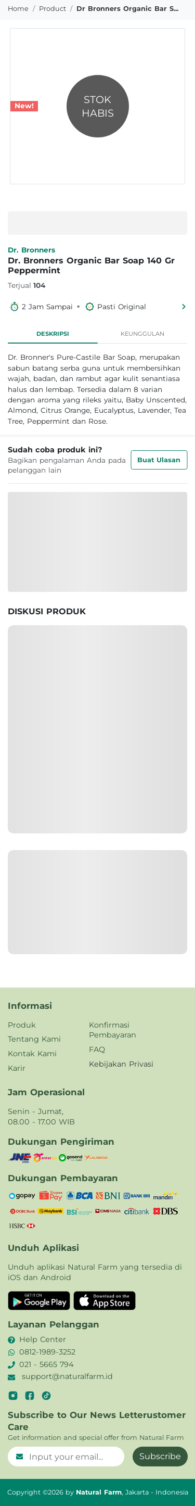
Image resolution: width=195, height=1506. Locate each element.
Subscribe (160, 1456)
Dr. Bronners (31, 250)
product (52, 8)
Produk (22, 1025)
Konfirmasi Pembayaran (112, 1030)
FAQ (97, 1049)
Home (18, 8)
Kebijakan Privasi (121, 1064)
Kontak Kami (32, 1053)
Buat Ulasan (158, 460)
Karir (16, 1068)
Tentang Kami (34, 1039)
